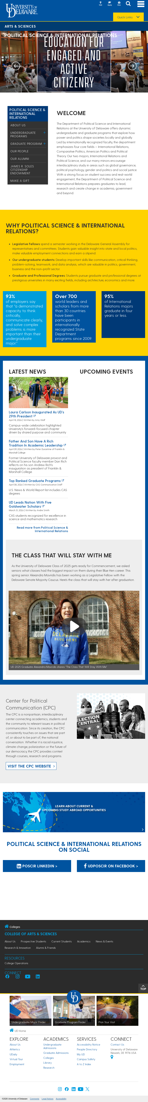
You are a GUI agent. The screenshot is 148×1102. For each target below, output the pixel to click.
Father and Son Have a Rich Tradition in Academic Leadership (36, 443)
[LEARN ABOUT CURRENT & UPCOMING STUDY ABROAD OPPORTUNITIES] (74, 812)
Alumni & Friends (46, 947)
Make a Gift (19, 180)
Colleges (48, 1057)
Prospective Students (33, 941)
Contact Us (117, 1044)
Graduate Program (26, 143)
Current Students (61, 941)
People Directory (87, 1049)
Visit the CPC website (29, 766)
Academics (83, 941)
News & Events (104, 941)
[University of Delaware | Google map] (112, 1057)
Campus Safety (86, 1059)
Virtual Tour (16, 1059)
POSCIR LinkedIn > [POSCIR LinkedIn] (37, 866)
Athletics (15, 1049)
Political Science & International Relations (27, 113)
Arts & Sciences (20, 26)
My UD (81, 1054)
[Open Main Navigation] (140, 4)
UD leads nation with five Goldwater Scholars (30, 504)
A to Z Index (84, 1064)
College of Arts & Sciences (31, 934)
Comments (34, 1099)
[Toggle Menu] (44, 132)
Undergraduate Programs (23, 134)
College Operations (16, 963)
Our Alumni (19, 158)
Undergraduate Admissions (52, 1046)
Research (48, 1067)
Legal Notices (47, 1099)
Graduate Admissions (56, 1052)
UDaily (13, 1054)
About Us (18, 125)
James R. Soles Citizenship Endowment (22, 169)
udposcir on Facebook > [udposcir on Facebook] (111, 866)
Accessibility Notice (88, 1044)
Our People (19, 151)
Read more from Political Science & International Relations (42, 529)
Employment (17, 1064)
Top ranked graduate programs (35, 481)
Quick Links (125, 17)
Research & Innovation (18, 947)
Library (47, 1062)
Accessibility (61, 1099)
